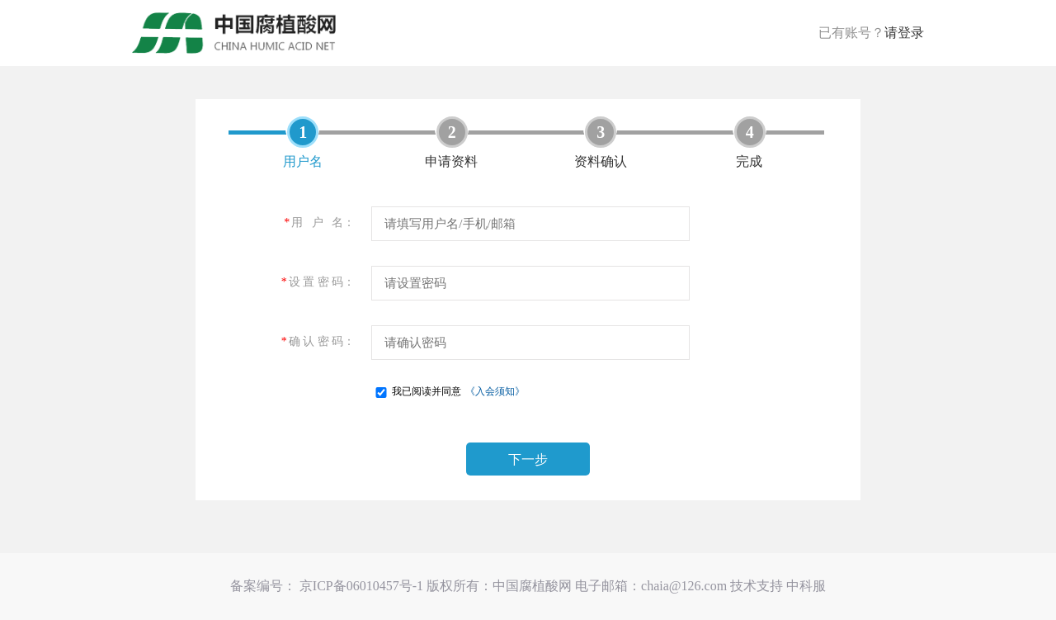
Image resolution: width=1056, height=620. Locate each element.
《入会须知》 (495, 391)
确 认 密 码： (318, 341)
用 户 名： (319, 222)
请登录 (904, 33)
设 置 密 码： (318, 282)
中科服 (806, 586)
